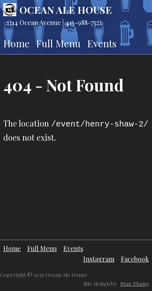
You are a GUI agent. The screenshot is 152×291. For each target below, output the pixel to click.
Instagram (98, 259)
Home (16, 43)
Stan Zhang (134, 283)
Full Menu (58, 43)
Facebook (135, 259)
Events (101, 43)
